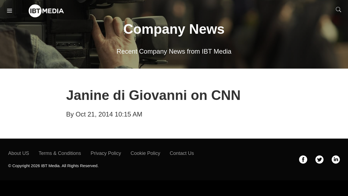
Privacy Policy (106, 153)
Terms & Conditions (60, 153)
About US (18, 153)
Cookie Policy (145, 153)
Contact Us (182, 153)
